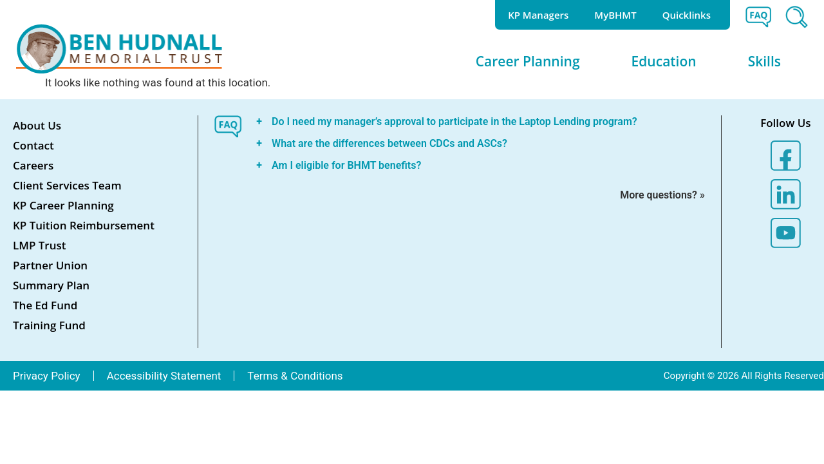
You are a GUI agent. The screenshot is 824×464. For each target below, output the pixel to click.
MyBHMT (615, 14)
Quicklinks (689, 14)
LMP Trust (39, 245)
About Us (37, 125)
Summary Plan (51, 285)
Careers (33, 165)
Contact (33, 145)
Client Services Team (67, 185)
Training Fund (49, 325)
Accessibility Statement (164, 375)
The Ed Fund (45, 305)
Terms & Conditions (294, 375)
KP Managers (538, 14)
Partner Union (50, 265)
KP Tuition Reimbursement (83, 225)
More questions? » (662, 195)
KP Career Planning (63, 205)
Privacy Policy (46, 375)
